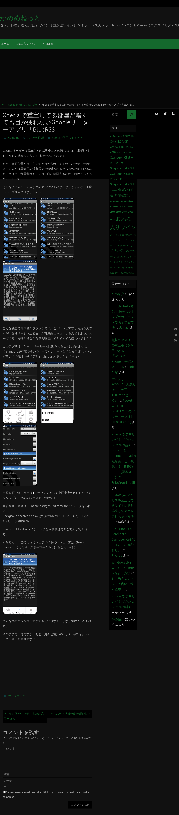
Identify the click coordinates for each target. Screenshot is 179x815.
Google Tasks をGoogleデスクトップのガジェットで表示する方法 (123, 317)
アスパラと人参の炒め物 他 (70, 714)
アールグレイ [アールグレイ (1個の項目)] (115, 235)
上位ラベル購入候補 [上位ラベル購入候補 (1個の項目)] (121, 267)
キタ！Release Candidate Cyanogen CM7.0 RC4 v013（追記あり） (123, 539)
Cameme (13, 138)
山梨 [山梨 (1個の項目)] (132, 267)
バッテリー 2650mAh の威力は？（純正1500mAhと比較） (123, 390)
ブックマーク (16, 696)
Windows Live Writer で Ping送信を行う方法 (123, 568)
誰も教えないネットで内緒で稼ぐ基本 (123, 584)
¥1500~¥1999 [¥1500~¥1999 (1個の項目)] (121, 212)
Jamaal (124, 328)
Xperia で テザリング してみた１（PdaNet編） (123, 439)
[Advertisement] (89, 76)
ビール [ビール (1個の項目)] (116, 257)
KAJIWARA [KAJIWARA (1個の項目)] (114, 201)
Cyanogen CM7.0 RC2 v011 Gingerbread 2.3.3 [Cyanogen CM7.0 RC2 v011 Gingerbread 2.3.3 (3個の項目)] (122, 179)
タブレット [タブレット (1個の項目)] (125, 245)
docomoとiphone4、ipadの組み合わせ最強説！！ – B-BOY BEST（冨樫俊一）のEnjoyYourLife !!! (124, 466)
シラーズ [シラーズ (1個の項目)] (116, 240)
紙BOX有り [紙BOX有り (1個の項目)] (115, 273)
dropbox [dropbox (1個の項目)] (113, 190)
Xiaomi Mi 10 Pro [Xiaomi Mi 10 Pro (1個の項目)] (117, 207)
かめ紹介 (118, 294)
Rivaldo (117, 556)
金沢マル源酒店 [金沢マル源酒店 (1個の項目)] (127, 273)
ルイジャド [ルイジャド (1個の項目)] (121, 262)
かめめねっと (20, 18)
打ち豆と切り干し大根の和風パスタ (24, 716)
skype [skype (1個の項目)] (130, 201)
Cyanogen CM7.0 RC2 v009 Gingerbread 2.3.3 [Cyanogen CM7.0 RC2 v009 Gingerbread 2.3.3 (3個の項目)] (122, 163)
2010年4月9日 (36, 138)
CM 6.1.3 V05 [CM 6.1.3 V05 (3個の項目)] (119, 141)
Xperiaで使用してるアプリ (22, 104)
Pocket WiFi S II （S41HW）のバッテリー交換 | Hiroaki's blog (123, 411)
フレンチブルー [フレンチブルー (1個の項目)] (126, 257)
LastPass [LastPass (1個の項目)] (124, 201)
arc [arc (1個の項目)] (111, 136)
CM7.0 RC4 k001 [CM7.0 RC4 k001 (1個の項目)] (124, 153)
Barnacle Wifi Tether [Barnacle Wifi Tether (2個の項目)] (124, 136)
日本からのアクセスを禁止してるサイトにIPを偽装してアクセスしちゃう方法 (123, 505)
